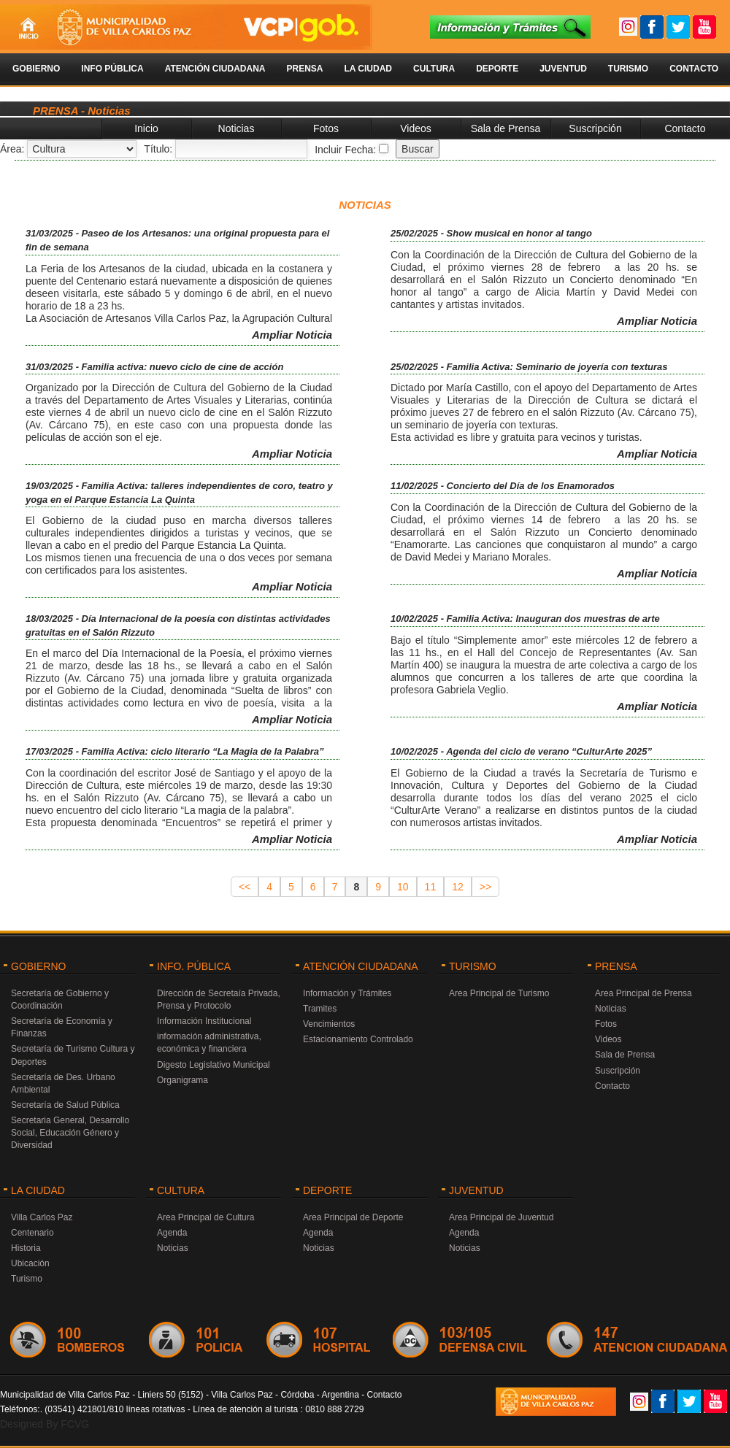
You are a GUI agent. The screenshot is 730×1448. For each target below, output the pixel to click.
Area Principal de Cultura (205, 1217)
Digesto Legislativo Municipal (213, 1065)
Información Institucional (204, 1021)
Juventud (563, 68)
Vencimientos (329, 1024)
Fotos (326, 128)
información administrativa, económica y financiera (209, 1042)
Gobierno (36, 68)
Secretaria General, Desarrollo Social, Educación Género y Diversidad (70, 1132)
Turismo (628, 68)
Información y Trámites (347, 993)
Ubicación (30, 1263)
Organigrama (182, 1080)
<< (244, 887)
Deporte (497, 68)
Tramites (320, 1009)
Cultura (434, 68)
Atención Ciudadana (215, 68)
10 (403, 887)
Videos (415, 128)
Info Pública (112, 68)
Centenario (32, 1233)
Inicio (146, 128)
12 (458, 887)
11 (431, 887)
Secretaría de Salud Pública (65, 1105)
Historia (26, 1248)
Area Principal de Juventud (501, 1217)
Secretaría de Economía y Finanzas (61, 1027)
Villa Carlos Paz (41, 1217)
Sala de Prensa (506, 128)
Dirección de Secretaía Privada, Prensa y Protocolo (218, 999)
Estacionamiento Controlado (358, 1039)
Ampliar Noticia (292, 334)
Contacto (693, 68)
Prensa (304, 68)
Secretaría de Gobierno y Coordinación (60, 999)
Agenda (172, 1233)
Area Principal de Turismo (499, 993)
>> (485, 887)
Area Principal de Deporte (353, 1217)
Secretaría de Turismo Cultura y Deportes (72, 1055)
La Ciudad (368, 68)
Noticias (236, 128)
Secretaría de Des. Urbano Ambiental (63, 1083)
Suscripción (595, 128)
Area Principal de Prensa (643, 993)
